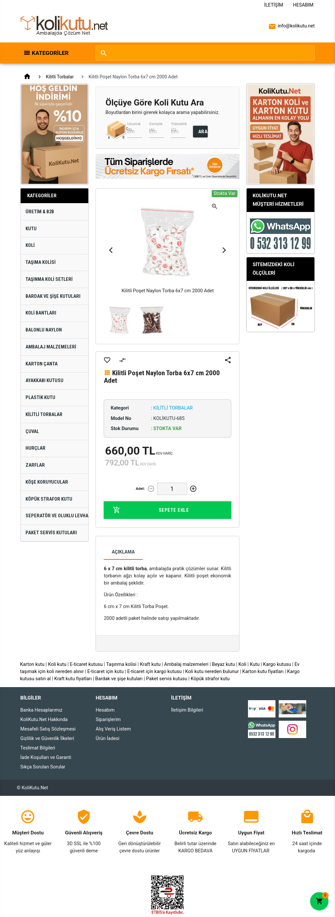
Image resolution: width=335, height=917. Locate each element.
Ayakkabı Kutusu (44, 380)
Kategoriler (50, 53)
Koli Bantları (41, 313)
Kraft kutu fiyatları (73, 679)
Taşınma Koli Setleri (49, 279)
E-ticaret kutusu (86, 664)
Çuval (32, 431)
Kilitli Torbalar (60, 76)
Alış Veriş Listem (113, 729)
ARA (203, 132)
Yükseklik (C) (179, 126)
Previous (111, 250)
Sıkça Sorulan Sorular (42, 767)
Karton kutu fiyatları (263, 671)
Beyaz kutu (223, 664)
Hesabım (303, 5)
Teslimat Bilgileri (37, 748)
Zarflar (35, 465)
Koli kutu (57, 664)
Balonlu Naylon (44, 330)
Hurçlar (35, 448)
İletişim (273, 5)
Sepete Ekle (151, 510)
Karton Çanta (42, 364)
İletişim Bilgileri (187, 710)
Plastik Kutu (40, 397)
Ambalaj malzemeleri (186, 664)
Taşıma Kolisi (41, 262)
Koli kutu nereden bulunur (212, 671)
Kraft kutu (150, 664)
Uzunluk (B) (134, 126)
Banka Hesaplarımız (41, 710)
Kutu (31, 229)
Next (224, 250)
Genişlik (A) (156, 126)
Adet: (140, 488)
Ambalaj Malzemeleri (51, 347)
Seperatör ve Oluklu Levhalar (57, 516)
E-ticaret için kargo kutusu (154, 671)
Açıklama (123, 552)
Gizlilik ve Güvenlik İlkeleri (47, 738)
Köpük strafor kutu (210, 679)
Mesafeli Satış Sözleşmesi (48, 729)
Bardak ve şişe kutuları (119, 679)
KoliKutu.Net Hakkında (44, 719)
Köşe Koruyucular (47, 482)
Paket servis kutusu (166, 679)
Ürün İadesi (107, 738)
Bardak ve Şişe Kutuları (53, 296)
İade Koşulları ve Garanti (45, 757)
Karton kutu (32, 664)
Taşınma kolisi (121, 664)
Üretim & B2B (40, 212)
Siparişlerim (108, 719)
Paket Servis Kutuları (51, 533)
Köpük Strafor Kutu (49, 499)
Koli (30, 245)
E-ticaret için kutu (105, 671)
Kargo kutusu (277, 664)
